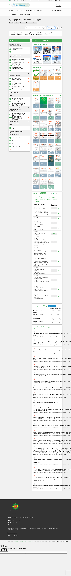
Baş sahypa (12, 10)
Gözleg (58, 5)
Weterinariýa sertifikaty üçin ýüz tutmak (18, 60)
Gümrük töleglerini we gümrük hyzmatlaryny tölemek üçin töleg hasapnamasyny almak (18, 104)
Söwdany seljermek (29, 10)
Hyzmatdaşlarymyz (12, 533)
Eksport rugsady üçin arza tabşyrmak (17, 49)
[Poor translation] (5, 550)
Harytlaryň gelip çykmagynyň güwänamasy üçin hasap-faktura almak (18, 140)
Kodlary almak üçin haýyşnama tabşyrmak (16, 79)
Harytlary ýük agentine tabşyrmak (16, 84)
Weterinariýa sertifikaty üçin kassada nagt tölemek (18, 65)
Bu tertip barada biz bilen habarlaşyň (35, 28)
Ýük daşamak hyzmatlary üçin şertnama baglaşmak (18, 87)
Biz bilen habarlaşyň (57, 10)
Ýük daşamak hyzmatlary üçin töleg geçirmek (17, 81)
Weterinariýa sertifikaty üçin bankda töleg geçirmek (18, 63)
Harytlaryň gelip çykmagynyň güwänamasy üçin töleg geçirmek (18, 143)
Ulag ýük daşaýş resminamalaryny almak (17, 89)
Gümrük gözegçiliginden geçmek (17, 102)
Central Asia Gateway (25, 14)
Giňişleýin (51, 28)
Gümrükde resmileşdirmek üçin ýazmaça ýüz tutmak (17, 99)
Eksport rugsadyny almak (17, 51)
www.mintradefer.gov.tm (15, 525)
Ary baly (16, 22)
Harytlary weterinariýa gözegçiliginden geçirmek (17, 68)
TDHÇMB (39, 10)
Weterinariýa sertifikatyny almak (17, 70)
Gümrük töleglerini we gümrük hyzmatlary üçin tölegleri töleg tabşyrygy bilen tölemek (17, 118)
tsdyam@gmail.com (14, 522)
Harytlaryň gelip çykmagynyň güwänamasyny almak (18, 146)
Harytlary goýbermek (16, 127)
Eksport (11, 22)
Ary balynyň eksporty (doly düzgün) (28, 22)
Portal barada (13, 14)
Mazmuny (19, 10)
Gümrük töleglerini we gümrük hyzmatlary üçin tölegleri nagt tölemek (18, 114)
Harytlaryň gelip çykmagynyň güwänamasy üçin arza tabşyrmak (18, 137)
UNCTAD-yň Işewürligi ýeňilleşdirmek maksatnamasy (23, 541)
